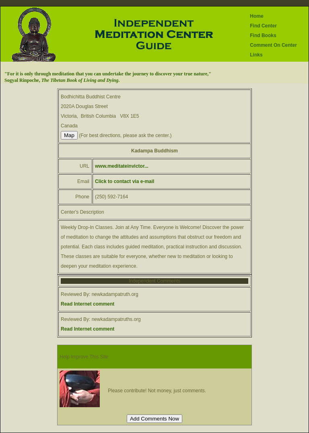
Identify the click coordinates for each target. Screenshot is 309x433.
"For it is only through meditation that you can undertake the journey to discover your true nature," (107, 74)
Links (256, 55)
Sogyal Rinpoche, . (61, 80)
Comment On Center (273, 45)
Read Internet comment (87, 304)
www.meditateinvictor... (121, 166)
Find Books (263, 35)
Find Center (263, 26)
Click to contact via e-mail (124, 181)
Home (256, 16)
